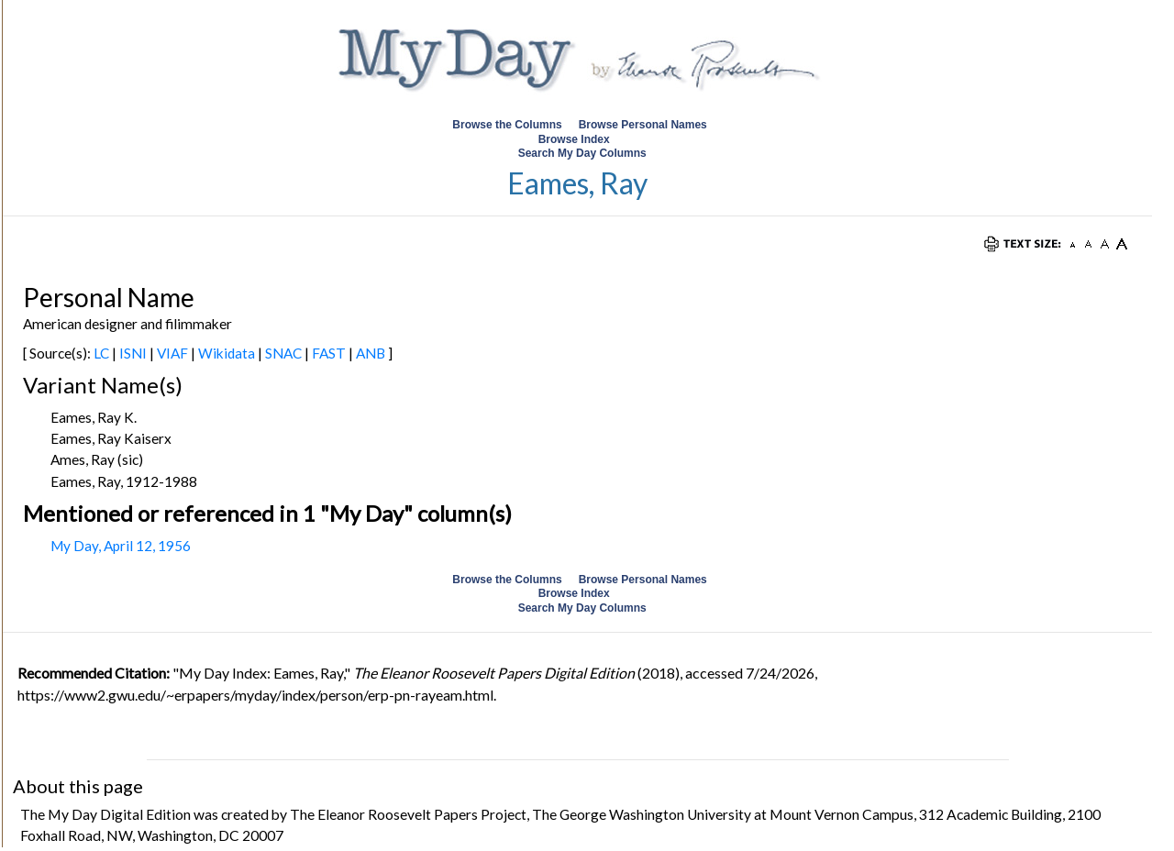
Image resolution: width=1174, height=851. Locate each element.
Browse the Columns (506, 124)
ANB (370, 353)
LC (101, 353)
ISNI (133, 353)
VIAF (172, 353)
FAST (329, 353)
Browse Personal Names (644, 124)
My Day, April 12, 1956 (120, 545)
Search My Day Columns (582, 153)
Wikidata (226, 353)
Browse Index (574, 139)
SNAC (283, 353)
